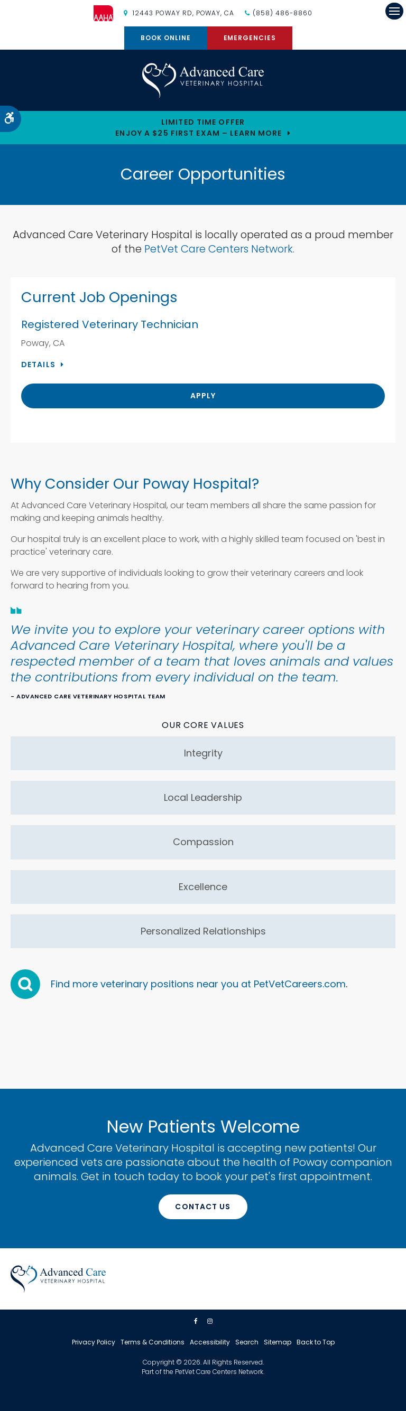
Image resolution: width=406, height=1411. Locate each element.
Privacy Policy (93, 1342)
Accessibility (210, 1342)
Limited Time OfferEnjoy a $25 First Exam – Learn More (198, 127)
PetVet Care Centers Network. (219, 248)
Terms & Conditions (152, 1342)
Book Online (166, 37)
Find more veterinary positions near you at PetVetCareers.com (198, 983)
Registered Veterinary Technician (109, 324)
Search (247, 1342)
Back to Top (316, 1342)
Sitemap (277, 1342)
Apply (203, 395)
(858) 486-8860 (282, 12)
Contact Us (202, 1206)
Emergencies (250, 37)
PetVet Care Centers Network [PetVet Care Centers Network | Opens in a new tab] (219, 1371)
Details (38, 364)
